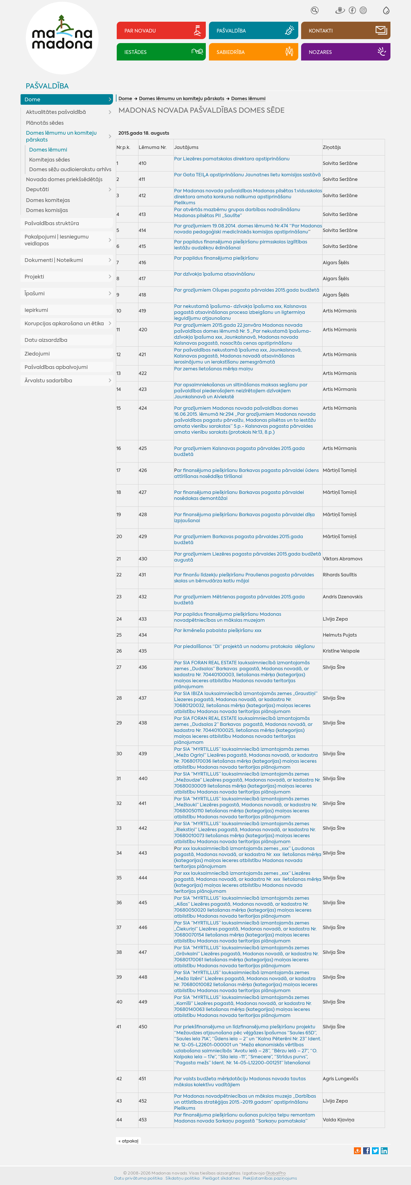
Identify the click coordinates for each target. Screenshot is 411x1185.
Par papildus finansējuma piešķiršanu (216, 258)
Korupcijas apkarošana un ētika (64, 323)
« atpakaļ (128, 1141)
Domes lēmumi (48, 149)
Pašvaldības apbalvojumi (56, 367)
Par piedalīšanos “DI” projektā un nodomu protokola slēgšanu (244, 646)
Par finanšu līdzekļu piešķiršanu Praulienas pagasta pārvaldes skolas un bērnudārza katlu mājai (244, 578)
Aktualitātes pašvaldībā (56, 112)
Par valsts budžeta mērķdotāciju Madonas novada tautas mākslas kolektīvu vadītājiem (240, 1082)
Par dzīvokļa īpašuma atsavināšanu (214, 274)
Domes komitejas (48, 200)
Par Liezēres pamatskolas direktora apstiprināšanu (232, 159)
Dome (32, 99)
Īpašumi (35, 293)
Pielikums (184, 203)
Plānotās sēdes (45, 123)
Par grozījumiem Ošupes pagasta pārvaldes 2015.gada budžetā (246, 290)
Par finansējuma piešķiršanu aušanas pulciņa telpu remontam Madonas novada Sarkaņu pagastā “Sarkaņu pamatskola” (244, 1118)
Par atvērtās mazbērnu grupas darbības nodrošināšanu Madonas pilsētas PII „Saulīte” (237, 213)
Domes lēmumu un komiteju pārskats (61, 136)
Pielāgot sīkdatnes (221, 1178)
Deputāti (37, 189)
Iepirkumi (36, 310)
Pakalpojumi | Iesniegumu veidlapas (57, 240)
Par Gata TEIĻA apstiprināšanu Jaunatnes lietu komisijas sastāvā (247, 175)
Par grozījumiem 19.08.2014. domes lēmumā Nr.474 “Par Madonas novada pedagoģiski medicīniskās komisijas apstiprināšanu (248, 229)
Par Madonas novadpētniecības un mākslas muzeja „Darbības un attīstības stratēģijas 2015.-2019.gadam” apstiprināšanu (245, 1099)
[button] (386, 10)
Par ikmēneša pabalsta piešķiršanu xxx (217, 630)
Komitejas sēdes (49, 159)
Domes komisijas (47, 210)
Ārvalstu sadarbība (48, 380)
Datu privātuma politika (138, 1178)
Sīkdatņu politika (183, 1178)
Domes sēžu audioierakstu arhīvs (70, 169)
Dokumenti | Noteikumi (54, 260)
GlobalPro (276, 1173)
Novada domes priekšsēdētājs (64, 179)
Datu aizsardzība (46, 340)
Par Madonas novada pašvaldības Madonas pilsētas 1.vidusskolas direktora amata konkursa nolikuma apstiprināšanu (248, 194)
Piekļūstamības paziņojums (270, 1178)
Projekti (34, 276)
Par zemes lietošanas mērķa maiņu (213, 369)
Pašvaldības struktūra (52, 223)
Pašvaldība (47, 86)
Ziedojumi (37, 353)
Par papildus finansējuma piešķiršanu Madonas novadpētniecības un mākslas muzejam (227, 617)
